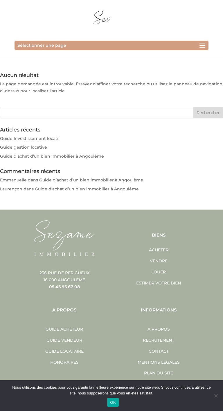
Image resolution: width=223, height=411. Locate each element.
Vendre (159, 261)
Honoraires (64, 362)
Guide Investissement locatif (30, 138)
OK (113, 402)
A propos (159, 329)
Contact (159, 351)
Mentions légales (159, 362)
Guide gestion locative (23, 147)
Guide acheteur (64, 329)
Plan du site (158, 373)
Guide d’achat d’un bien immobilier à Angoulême (52, 156)
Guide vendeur (64, 340)
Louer (158, 272)
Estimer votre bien (158, 283)
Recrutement (158, 340)
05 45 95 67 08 (64, 286)
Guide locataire (64, 351)
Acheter (158, 250)
